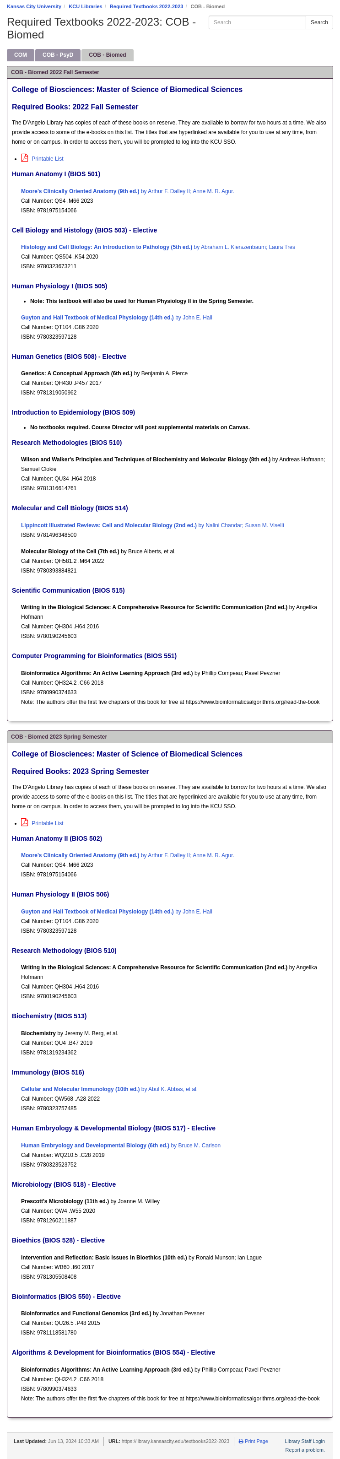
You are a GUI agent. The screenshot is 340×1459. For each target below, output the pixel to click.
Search (319, 22)
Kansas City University (34, 6)
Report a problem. (305, 1450)
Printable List (42, 159)
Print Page (253, 1441)
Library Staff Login (305, 1441)
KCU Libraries (85, 6)
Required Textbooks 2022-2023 (146, 6)
